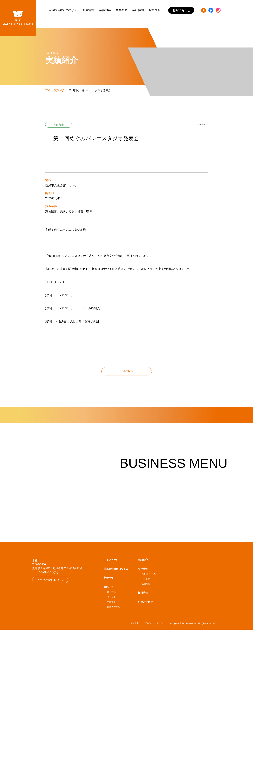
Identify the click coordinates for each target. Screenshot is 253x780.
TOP (48, 90)
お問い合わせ (145, 751)
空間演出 (111, 752)
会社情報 (138, 10)
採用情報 (155, 10)
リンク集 (134, 773)
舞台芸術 (111, 741)
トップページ (111, 709)
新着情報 (88, 10)
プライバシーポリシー (154, 773)
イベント (111, 747)
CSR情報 (145, 733)
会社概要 (145, 728)
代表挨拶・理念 (148, 723)
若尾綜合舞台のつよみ (63, 10)
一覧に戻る (126, 451)
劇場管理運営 (113, 756)
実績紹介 (121, 10)
